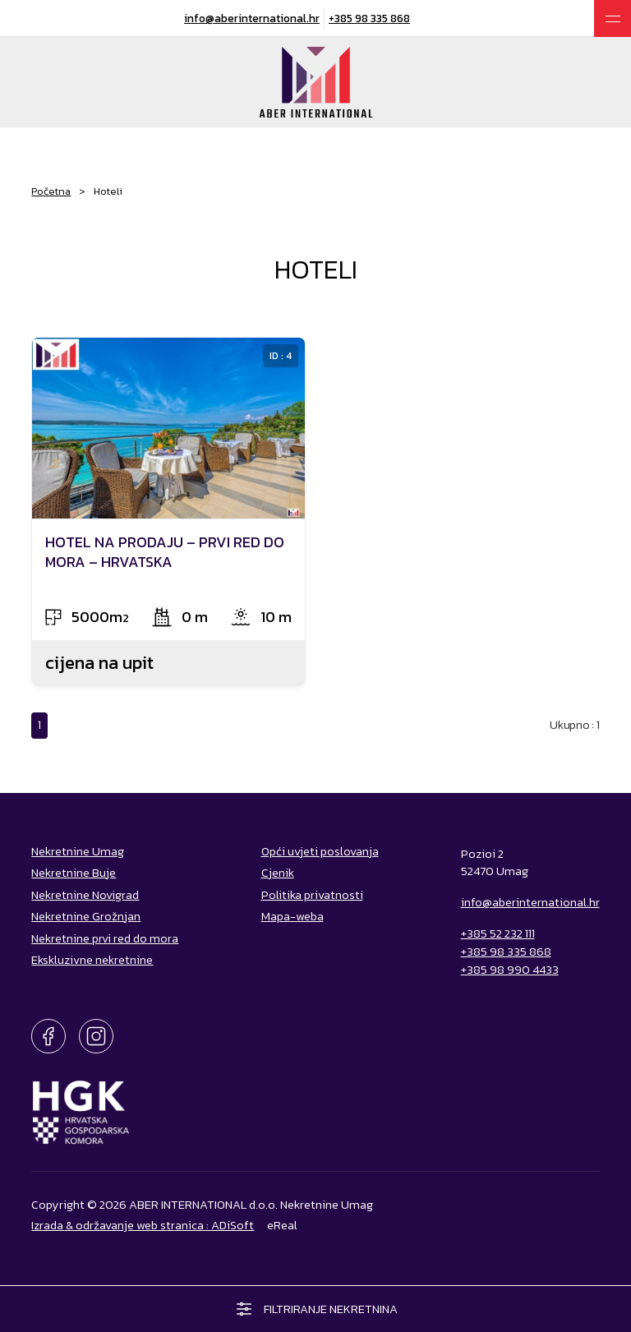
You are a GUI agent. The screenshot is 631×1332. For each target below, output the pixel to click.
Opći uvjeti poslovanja (320, 851)
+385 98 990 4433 (510, 970)
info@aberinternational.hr (252, 18)
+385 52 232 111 (498, 933)
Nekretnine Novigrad (85, 895)
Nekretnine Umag (77, 851)
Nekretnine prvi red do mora (104, 938)
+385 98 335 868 (369, 18)
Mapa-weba (292, 916)
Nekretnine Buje (73, 873)
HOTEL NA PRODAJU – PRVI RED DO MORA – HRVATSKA (164, 551)
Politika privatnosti (312, 895)
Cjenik (277, 873)
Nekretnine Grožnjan (85, 916)
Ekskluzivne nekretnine (92, 960)
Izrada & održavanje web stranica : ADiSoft (142, 1225)
